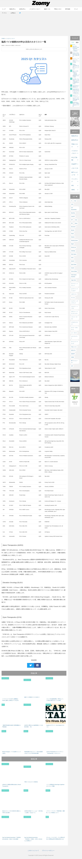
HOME (3, 38)
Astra (72, 204)
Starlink (72, 267)
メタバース (74, 168)
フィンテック (74, 180)
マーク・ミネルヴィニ (74, 328)
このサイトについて (33, 850)
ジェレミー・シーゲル (74, 307)
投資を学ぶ (13, 9)
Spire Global (73, 264)
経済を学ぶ (22, 9)
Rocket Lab (73, 247)
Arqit (75, 200)
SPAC (73, 189)
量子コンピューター (74, 361)
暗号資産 (67, 9)
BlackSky (73, 213)
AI (71, 200)
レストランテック (74, 337)
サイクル (73, 297)
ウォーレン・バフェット (74, 284)
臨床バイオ (47, 9)
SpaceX (72, 261)
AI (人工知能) (74, 159)
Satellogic (73, 250)
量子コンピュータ (74, 173)
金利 (72, 365)
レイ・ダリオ (74, 332)
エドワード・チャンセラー (74, 289)
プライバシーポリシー (48, 850)
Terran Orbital (74, 271)
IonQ (76, 219)
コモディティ (74, 294)
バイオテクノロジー (34, 9)
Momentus (73, 226)
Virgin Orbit (73, 280)
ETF (72, 219)
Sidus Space (73, 254)
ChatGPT (74, 164)
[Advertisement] (41, 23)
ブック (76, 9)
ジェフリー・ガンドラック (74, 301)
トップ (4, 9)
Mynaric (72, 230)
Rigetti (72, 243)
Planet (72, 233)
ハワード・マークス (74, 317)
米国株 (72, 357)
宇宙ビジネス (57, 9)
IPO (72, 185)
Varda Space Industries (73, 275)
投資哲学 (73, 353)
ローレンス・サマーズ (74, 342)
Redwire (73, 237)
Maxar (76, 223)
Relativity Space (74, 240)
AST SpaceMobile (73, 208)
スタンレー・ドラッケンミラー (74, 312)
